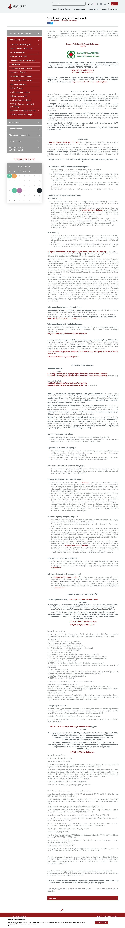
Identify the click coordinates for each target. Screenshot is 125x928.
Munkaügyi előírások (18, 84)
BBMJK (104, 9)
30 (14, 176)
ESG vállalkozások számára (21, 76)
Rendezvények (24, 159)
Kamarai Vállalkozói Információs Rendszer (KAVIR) (82, 45)
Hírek (55, 9)
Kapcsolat (114, 9)
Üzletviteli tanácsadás (19, 56)
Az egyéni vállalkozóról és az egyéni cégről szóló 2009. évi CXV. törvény (76, 252)
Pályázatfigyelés (16, 88)
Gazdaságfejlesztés (54, 20)
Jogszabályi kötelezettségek (21, 80)
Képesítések (15, 64)
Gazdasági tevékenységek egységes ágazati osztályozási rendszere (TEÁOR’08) (77, 376)
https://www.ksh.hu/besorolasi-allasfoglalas (89, 82)
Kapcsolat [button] (83, 898)
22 (19, 190)
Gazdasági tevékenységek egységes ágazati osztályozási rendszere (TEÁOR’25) (77, 374)
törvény (85, 482)
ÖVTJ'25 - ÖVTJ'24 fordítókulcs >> (82, 625)
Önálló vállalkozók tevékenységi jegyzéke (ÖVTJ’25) (67, 383)
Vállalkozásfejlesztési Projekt (21, 114)
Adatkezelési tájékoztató (107, 916)
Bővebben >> (56, 568)
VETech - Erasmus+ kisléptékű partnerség (22, 105)
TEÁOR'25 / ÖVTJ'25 (18, 72)
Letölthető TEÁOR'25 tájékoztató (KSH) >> (63, 357)
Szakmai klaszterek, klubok (20, 100)
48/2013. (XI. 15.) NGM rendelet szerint (83, 599)
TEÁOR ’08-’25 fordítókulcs (92, 210)
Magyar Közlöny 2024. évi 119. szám (64, 142)
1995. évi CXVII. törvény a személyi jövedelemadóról (70, 727)
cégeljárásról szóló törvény (76, 545)
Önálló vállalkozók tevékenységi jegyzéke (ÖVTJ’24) (67, 385)
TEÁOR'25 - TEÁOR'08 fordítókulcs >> (83, 622)
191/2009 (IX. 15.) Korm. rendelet (65, 577)
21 (14, 190)
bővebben (11, 926)
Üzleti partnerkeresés (18, 96)
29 (9, 176)
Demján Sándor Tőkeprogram (21, 48)
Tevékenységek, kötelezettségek (22, 60)
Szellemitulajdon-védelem (20, 92)
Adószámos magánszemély (21, 68)
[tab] (83, 898)
